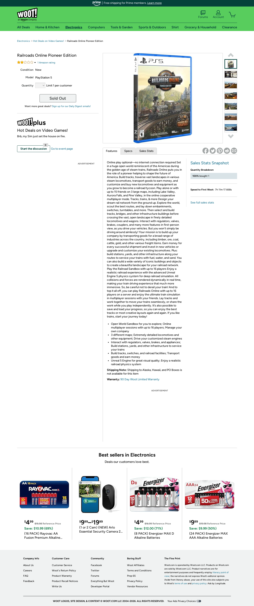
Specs (128, 151)
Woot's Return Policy (64, 570)
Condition (26, 70)
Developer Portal (100, 586)
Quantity (27, 85)
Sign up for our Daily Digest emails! (71, 106)
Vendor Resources (137, 586)
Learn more (154, 3)
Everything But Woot (102, 581)
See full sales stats (202, 202)
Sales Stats (146, 151)
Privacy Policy (134, 581)
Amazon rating (46, 62)
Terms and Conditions (139, 570)
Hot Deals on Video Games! (48, 41)
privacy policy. (199, 583)
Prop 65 (131, 575)
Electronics (23, 41)
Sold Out (57, 98)
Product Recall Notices (65, 581)
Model (29, 77)
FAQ (25, 575)
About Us (28, 565)
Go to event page (62, 148)
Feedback (28, 581)
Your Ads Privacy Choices (181, 601)
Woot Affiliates (135, 565)
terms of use (181, 583)
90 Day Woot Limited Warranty (139, 379)
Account (218, 14)
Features (111, 151)
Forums (203, 14)
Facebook (96, 565)
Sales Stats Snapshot (209, 162)
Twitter (95, 570)
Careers (27, 570)
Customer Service (62, 565)
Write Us (57, 586)
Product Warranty (62, 575)
